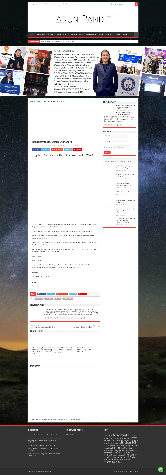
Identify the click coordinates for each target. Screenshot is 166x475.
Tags (129, 161)
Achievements (40, 34)
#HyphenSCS (36, 265)
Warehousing (68, 298)
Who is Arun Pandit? (64, 4)
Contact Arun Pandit (51, 4)
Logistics (58, 298)
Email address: (117, 147)
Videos (81, 34)
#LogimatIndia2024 (46, 265)
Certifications (90, 34)
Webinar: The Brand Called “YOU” (85, 326)
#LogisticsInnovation (58, 265)
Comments (122, 161)
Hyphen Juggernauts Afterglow (45, 326)
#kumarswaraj (38, 267)
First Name (107, 136)
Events (38, 101)
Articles (49, 34)
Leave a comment (68, 146)
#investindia (77, 267)
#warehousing (61, 267)
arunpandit (37, 146)
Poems (65, 34)
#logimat (54, 267)
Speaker (73, 34)
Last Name (107, 141)
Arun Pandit (39, 298)
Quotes (57, 34)
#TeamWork (78, 265)
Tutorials (117, 34)
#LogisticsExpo (86, 265)
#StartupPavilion (70, 265)
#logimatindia (47, 267)
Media (100, 34)
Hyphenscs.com (37, 260)
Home (31, 34)
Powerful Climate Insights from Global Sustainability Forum (57, 41)
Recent (107, 161)
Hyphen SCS (49, 298)
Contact (124, 34)
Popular (113, 161)
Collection (108, 34)
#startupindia (69, 267)
